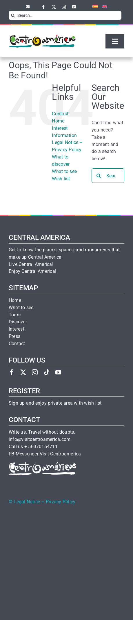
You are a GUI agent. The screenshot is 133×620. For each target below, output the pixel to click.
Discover (18, 322)
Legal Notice (27, 501)
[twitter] (54, 7)
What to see (64, 171)
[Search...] (108, 175)
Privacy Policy (60, 501)
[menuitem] (93, 6)
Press (14, 336)
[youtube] (74, 7)
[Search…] (65, 15)
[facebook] (43, 7)
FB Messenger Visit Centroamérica (45, 454)
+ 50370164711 (41, 446)
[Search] (13, 15)
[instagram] (64, 7)
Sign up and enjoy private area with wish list (55, 403)
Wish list (61, 178)
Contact (60, 113)
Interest (16, 329)
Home (58, 121)
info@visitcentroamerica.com (39, 439)
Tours (15, 315)
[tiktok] (47, 372)
